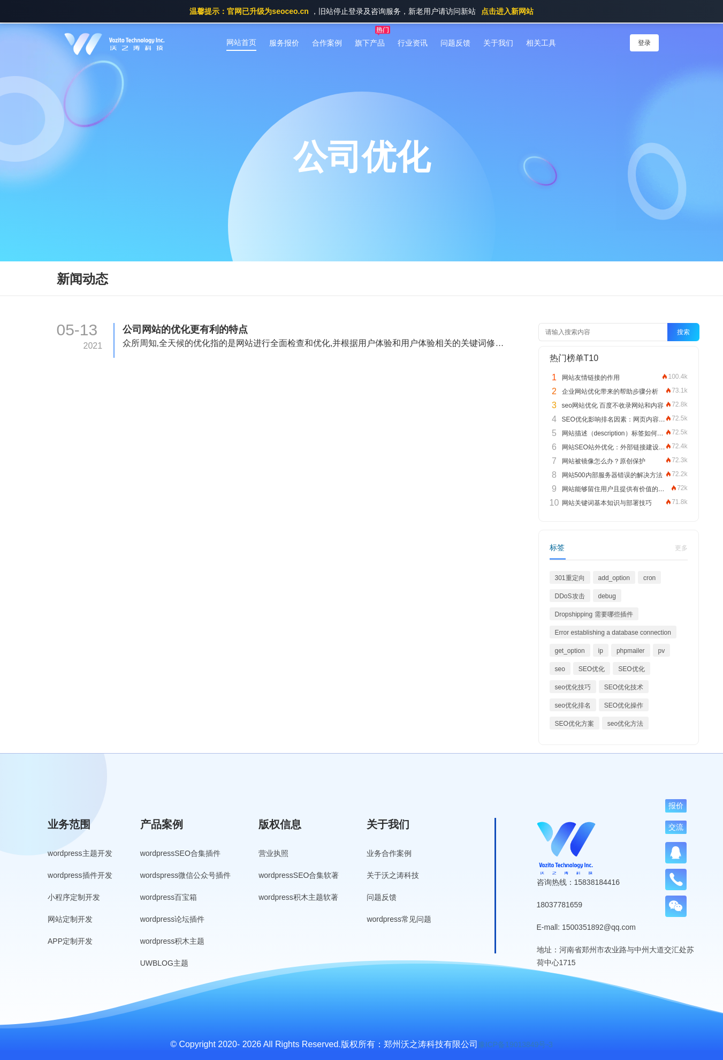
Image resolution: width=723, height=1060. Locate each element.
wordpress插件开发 (80, 875)
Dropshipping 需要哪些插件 (594, 614)
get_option (570, 651)
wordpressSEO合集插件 (180, 853)
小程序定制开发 (74, 897)
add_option (614, 578)
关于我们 (498, 43)
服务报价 (284, 43)
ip (600, 651)
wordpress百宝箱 (168, 897)
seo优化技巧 (573, 687)
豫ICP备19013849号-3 (515, 1044)
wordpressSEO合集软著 (298, 875)
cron (649, 578)
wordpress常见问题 (399, 919)
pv (661, 651)
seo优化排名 (573, 705)
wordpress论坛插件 (172, 919)
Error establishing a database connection (613, 632)
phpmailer (631, 651)
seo (560, 669)
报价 (675, 805)
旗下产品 (370, 43)
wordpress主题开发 (80, 853)
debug (607, 596)
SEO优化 (592, 669)
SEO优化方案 (574, 723)
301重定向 (570, 578)
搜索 (683, 332)
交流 (675, 827)
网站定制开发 (70, 919)
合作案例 (327, 43)
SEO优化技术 (623, 687)
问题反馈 (455, 43)
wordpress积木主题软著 (298, 897)
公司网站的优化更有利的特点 (185, 329)
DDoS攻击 (570, 596)
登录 (644, 43)
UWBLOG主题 (164, 963)
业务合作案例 (389, 853)
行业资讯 (413, 43)
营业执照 (273, 853)
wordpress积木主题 (172, 941)
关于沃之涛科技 (393, 875)
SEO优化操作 (623, 705)
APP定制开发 (70, 941)
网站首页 (241, 42)
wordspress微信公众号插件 (185, 875)
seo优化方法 (625, 723)
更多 (681, 548)
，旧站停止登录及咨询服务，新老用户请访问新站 (361, 11)
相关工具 (541, 43)
